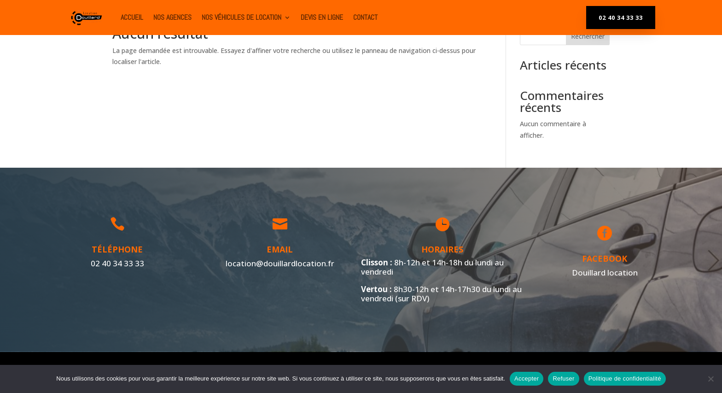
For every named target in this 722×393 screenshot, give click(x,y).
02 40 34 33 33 (621, 17)
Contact (365, 17)
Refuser (563, 378)
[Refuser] (710, 378)
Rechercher (588, 36)
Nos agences (172, 17)
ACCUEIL (132, 17)
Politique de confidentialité (624, 378)
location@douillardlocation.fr (278, 263)
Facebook (603, 258)
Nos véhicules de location (241, 17)
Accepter (526, 378)
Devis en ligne (322, 17)
